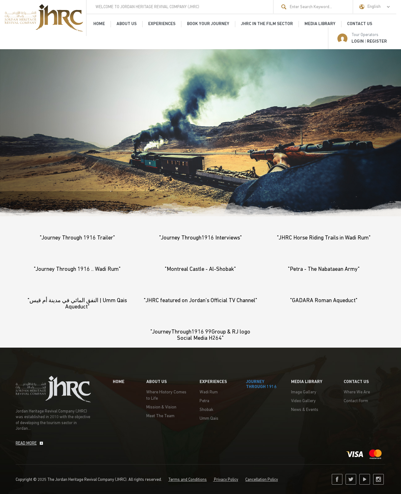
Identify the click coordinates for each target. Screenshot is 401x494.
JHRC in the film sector (267, 24)
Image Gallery (303, 392)
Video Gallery (303, 401)
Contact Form (356, 401)
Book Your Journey (208, 24)
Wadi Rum (209, 392)
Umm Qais (209, 418)
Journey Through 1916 (261, 384)
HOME (99, 24)
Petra (204, 401)
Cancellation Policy (261, 480)
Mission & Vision (161, 407)
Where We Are (357, 392)
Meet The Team (160, 416)
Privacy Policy (225, 480)
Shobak (206, 409)
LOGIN (358, 41)
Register (377, 41)
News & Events (304, 409)
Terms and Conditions (187, 480)
